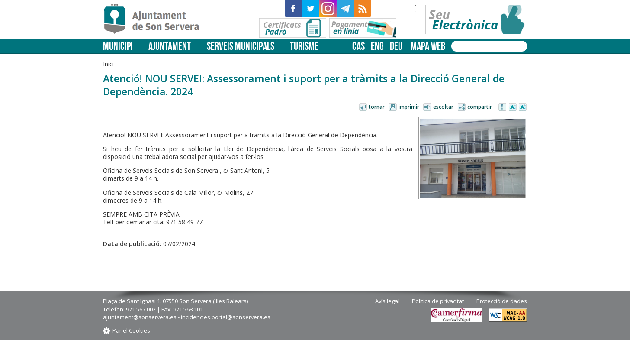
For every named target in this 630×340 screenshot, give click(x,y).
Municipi (118, 46)
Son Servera (155, 19)
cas (358, 46)
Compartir (479, 106)
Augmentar (522, 107)
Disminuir (512, 107)
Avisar (502, 107)
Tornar (377, 106)
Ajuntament (169, 46)
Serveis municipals (240, 46)
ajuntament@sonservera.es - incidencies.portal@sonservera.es (186, 317)
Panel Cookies (131, 330)
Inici (108, 64)
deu (396, 46)
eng (377, 46)
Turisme (304, 46)
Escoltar (443, 106)
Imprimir (409, 106)
